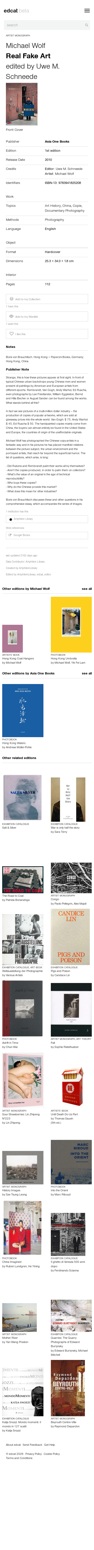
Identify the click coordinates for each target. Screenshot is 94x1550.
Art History (53, 206)
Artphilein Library (35, 562)
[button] (47, 519)
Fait (53, 1043)
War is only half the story (65, 828)
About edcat (13, 1445)
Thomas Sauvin (64, 1119)
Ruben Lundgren (16, 1266)
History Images (11, 1190)
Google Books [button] (19, 535)
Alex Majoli (80, 904)
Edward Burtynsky (66, 1351)
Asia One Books (42, 674)
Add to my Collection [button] (24, 299)
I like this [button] (17, 334)
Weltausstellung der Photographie (22, 971)
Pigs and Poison (60, 971)
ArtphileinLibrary (28, 568)
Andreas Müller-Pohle (19, 747)
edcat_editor (44, 575)
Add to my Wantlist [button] (23, 317)
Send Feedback (32, 1445)
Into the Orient (59, 1190)
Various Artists (14, 975)
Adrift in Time (10, 1043)
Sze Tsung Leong (16, 1194)
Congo (55, 899)
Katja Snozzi (13, 1431)
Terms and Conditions (19, 1458)
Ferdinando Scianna (67, 1270)
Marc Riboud (63, 1194)
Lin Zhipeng (13, 1123)
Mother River (10, 1338)
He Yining (34, 1266)
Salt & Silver (9, 828)
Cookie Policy (52, 1454)
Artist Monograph (18, 36)
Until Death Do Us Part (64, 1114)
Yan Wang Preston (17, 1342)
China (66, 206)
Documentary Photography (64, 211)
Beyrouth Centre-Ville (63, 1422)
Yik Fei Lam (78, 663)
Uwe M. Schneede (69, 169)
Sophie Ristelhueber (67, 1047)
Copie (77, 206)
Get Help (49, 1445)
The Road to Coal (12, 896)
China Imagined (11, 1262)
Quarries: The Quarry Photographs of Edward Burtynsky (65, 1342)
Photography (54, 220)
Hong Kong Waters (13, 743)
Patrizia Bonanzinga (18, 900)
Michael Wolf (25, 46)
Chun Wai (12, 1047)
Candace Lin (62, 975)
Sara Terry (61, 832)
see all (87, 589)
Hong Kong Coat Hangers (18, 658)
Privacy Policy (33, 1454)
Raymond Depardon (67, 1426)
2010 (48, 160)
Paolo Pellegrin (63, 904)
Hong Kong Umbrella (64, 658)
